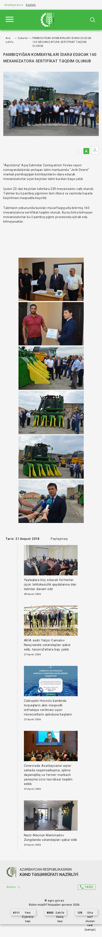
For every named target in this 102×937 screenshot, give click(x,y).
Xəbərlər (23, 38)
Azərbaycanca (13, 4)
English (31, 4)
